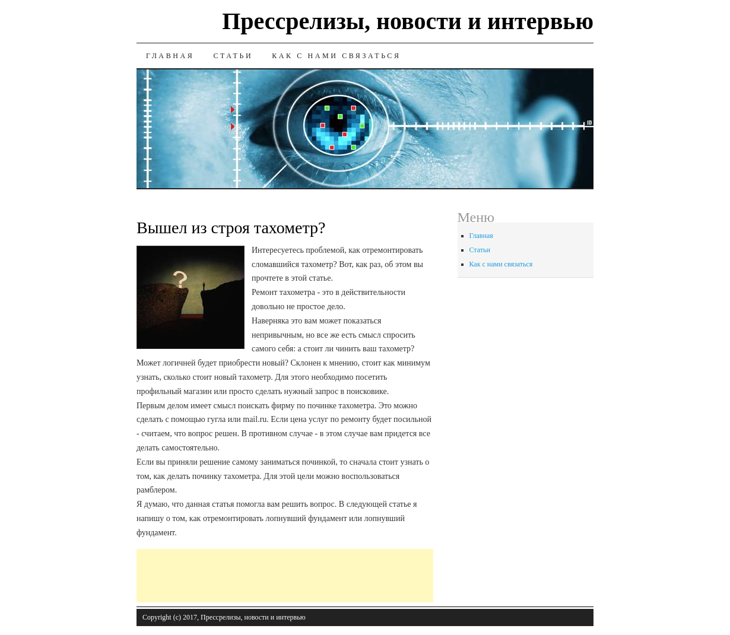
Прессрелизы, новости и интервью (407, 21)
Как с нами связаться (336, 56)
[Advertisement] (353, 575)
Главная (170, 56)
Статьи (233, 56)
